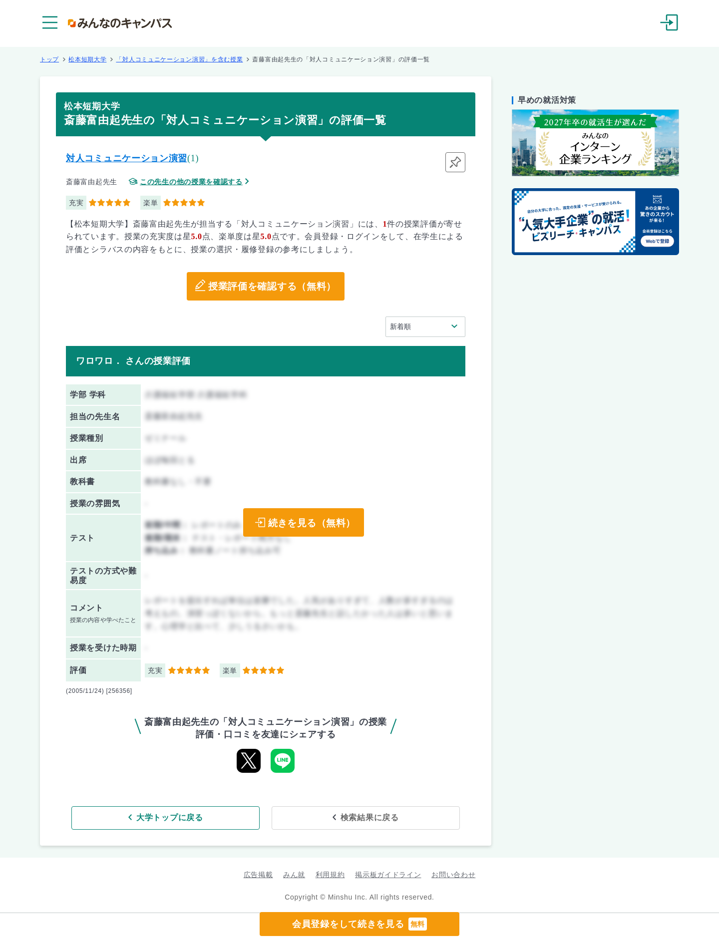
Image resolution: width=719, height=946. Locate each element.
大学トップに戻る (201, 816)
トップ (49, 59)
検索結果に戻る (338, 816)
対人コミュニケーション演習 (126, 158)
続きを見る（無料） (310, 522)
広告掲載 (258, 873)
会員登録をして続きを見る (359, 924)
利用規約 (330, 873)
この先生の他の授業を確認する (191, 182)
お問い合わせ (453, 873)
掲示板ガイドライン (388, 873)
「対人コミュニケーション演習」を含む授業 (179, 59)
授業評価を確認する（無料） (272, 286)
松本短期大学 (87, 59)
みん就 (294, 873)
